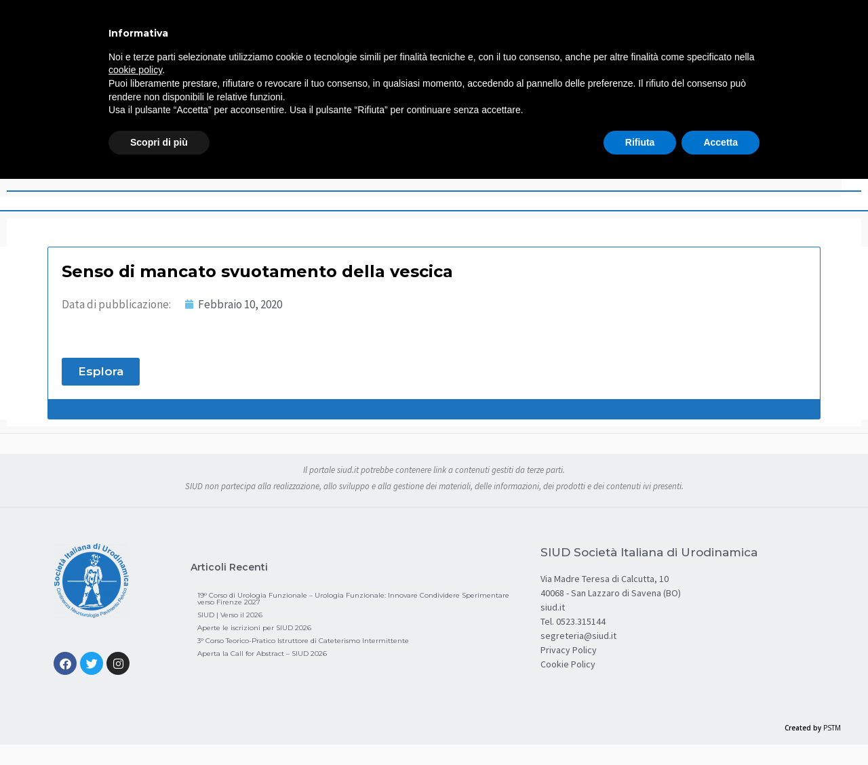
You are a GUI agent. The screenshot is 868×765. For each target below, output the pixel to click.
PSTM (832, 727)
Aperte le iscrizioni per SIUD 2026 (254, 627)
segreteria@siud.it (578, 635)
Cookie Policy (567, 664)
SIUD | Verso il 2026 (229, 615)
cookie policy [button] (135, 69)
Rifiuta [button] (640, 142)
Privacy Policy (568, 650)
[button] (101, 372)
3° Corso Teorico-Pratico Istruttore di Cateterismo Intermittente (303, 640)
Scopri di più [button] (159, 142)
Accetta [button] (720, 142)
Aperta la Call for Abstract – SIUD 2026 (262, 653)
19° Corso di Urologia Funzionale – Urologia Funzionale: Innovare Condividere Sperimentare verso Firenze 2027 (353, 598)
